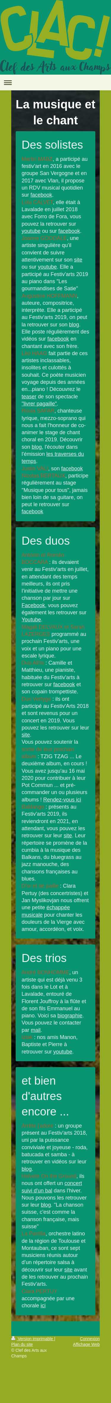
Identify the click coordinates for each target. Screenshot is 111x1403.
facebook (41, 195)
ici (43, 1306)
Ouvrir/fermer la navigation (55, 82)
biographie (69, 1016)
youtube (31, 231)
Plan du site (22, 1344)
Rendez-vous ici (62, 800)
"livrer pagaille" (39, 404)
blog (74, 325)
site (78, 260)
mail (36, 1030)
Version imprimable (32, 1338)
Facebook (33, 605)
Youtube (31, 620)
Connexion (90, 1338)
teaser (29, 397)
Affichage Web (86, 1344)
